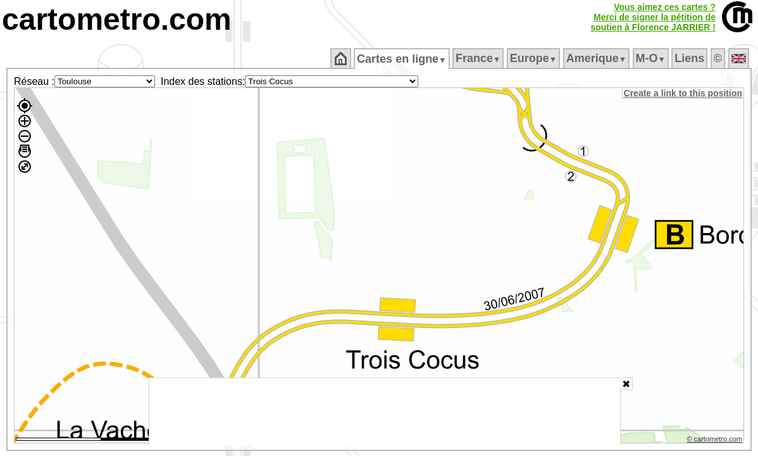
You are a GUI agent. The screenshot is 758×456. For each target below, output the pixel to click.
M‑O (651, 58)
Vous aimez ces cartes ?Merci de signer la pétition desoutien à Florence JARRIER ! (653, 17)
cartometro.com (117, 19)
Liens (690, 58)
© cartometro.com (715, 441)
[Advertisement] (384, 411)
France (478, 58)
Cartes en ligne (402, 59)
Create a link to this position (683, 93)
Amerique (597, 58)
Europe (534, 58)
